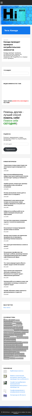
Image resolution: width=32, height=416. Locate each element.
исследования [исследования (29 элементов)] (8, 332)
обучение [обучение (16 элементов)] (25, 342)
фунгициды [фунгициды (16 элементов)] (22, 356)
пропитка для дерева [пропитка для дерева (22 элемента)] (19, 350)
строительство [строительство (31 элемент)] (9, 354)
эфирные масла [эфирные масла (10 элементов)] (19, 358)
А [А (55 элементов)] (4, 320)
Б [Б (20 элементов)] (6, 320)
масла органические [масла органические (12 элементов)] (9, 335)
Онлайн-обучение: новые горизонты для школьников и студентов (15, 291)
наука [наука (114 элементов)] (6, 337)
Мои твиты (6, 307)
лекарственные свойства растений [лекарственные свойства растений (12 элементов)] (17, 333)
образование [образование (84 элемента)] (10, 340)
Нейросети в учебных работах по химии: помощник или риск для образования (14, 212)
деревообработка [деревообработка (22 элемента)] (9, 329)
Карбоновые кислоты (16, 371)
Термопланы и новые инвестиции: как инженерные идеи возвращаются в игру (15, 166)
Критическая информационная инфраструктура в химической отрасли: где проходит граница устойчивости (16, 176)
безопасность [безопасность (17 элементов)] (8, 324)
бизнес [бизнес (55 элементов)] (19, 324)
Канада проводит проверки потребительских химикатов (11, 46)
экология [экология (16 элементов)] (12, 358)
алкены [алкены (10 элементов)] (17, 320)
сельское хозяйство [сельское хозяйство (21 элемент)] (10, 352)
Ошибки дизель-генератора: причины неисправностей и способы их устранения (15, 185)
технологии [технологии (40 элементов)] (19, 354)
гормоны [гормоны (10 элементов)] (21, 327)
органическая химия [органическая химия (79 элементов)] (13, 344)
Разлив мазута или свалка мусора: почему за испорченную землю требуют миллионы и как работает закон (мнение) (14, 203)
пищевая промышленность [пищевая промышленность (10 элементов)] (22, 347)
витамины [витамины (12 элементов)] (15, 327)
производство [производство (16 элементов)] (8, 350)
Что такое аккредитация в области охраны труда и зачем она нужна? (14, 263)
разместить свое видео (20, 101)
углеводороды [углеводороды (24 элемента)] (8, 356)
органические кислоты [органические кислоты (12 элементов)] (9, 347)
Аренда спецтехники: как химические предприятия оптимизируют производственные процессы (15, 237)
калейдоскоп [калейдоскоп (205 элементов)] (21, 331)
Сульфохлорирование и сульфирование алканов (17, 391)
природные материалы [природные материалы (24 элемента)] (20, 349)
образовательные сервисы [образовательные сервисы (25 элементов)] (12, 342)
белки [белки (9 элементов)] (14, 324)
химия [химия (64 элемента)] (6, 358)
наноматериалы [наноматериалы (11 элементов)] (18, 335)
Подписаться (10, 149)
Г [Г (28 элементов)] (9, 320)
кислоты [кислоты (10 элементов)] (6, 333)
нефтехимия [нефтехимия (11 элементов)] (13, 338)
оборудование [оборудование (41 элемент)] (22, 338)
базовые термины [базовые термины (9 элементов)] (17, 322)
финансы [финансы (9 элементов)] (16, 356)
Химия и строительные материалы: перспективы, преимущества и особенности (19, 377)
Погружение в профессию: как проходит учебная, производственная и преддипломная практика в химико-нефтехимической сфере (16, 254)
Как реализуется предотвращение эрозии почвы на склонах (14, 228)
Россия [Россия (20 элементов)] (13, 320)
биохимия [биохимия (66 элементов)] (8, 326)
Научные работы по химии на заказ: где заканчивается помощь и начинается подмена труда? (16, 283)
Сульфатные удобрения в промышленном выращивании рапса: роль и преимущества (18, 384)
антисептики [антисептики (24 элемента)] (8, 322)
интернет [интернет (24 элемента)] (19, 329)
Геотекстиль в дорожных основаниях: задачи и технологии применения (15, 221)
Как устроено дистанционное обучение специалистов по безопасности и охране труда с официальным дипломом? (13, 273)
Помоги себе (10, 122)
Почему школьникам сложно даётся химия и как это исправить (15, 193)
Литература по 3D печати (18, 395)
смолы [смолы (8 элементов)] (18, 352)
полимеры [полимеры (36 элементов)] (7, 349)
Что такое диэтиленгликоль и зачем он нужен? (16, 245)
